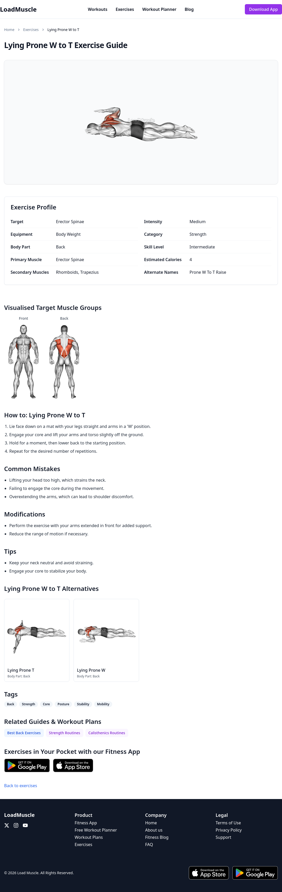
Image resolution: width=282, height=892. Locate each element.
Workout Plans (89, 837)
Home (9, 29)
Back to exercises (20, 785)
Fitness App (122, 751)
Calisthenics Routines (106, 732)
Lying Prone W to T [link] (63, 29)
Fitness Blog (157, 837)
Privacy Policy (229, 830)
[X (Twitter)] (6, 825)
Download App (263, 9)
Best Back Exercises (24, 732)
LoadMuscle (18, 9)
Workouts (98, 9)
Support (223, 837)
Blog (189, 9)
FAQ (149, 844)
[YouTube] (25, 825)
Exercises (125, 9)
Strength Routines (64, 732)
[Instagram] (16, 825)
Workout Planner (159, 9)
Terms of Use (228, 823)
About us (154, 830)
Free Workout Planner (96, 830)
